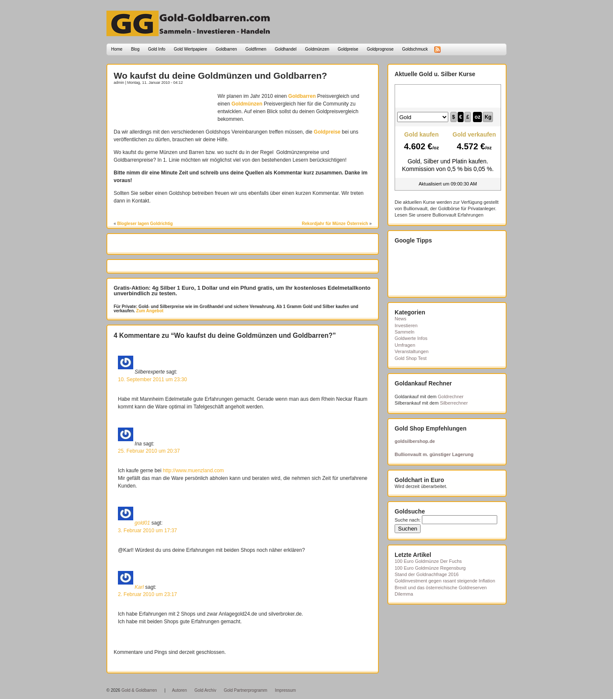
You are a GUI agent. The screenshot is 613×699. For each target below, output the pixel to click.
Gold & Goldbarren (139, 690)
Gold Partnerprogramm (245, 690)
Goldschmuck (415, 49)
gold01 (142, 523)
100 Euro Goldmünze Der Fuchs (428, 561)
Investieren (406, 325)
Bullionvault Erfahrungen (458, 214)
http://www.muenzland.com (193, 471)
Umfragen (405, 345)
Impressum (285, 690)
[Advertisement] (163, 105)
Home (117, 49)
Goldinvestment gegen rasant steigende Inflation (445, 580)
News (401, 318)
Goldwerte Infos (411, 338)
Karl (139, 587)
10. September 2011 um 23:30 (152, 379)
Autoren (179, 690)
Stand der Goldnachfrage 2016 (426, 574)
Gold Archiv (205, 690)
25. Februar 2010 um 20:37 (149, 451)
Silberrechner (453, 402)
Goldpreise (348, 49)
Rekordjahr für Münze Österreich (335, 223)
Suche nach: (408, 519)
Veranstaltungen (412, 351)
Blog (135, 49)
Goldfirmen (256, 49)
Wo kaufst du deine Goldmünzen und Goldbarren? (220, 75)
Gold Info (157, 49)
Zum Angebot (149, 310)
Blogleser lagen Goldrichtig (145, 223)
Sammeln (404, 331)
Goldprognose (380, 49)
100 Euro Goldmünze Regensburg (430, 568)
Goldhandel (285, 49)
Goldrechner (451, 396)
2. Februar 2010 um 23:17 (147, 594)
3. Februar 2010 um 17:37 (147, 531)
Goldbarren (226, 49)
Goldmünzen (317, 49)
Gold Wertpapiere (190, 49)
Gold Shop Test (411, 358)
